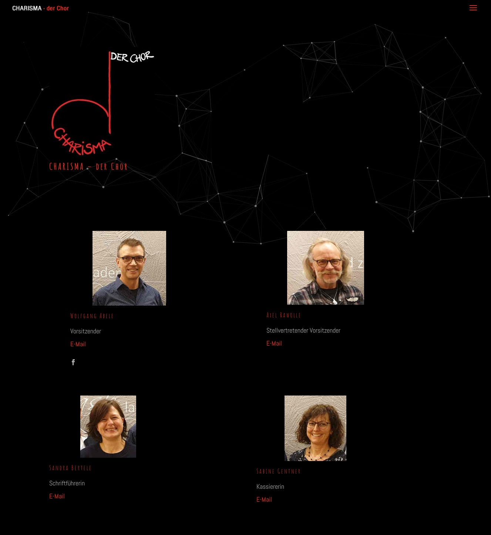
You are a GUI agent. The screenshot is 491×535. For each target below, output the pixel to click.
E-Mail (78, 344)
